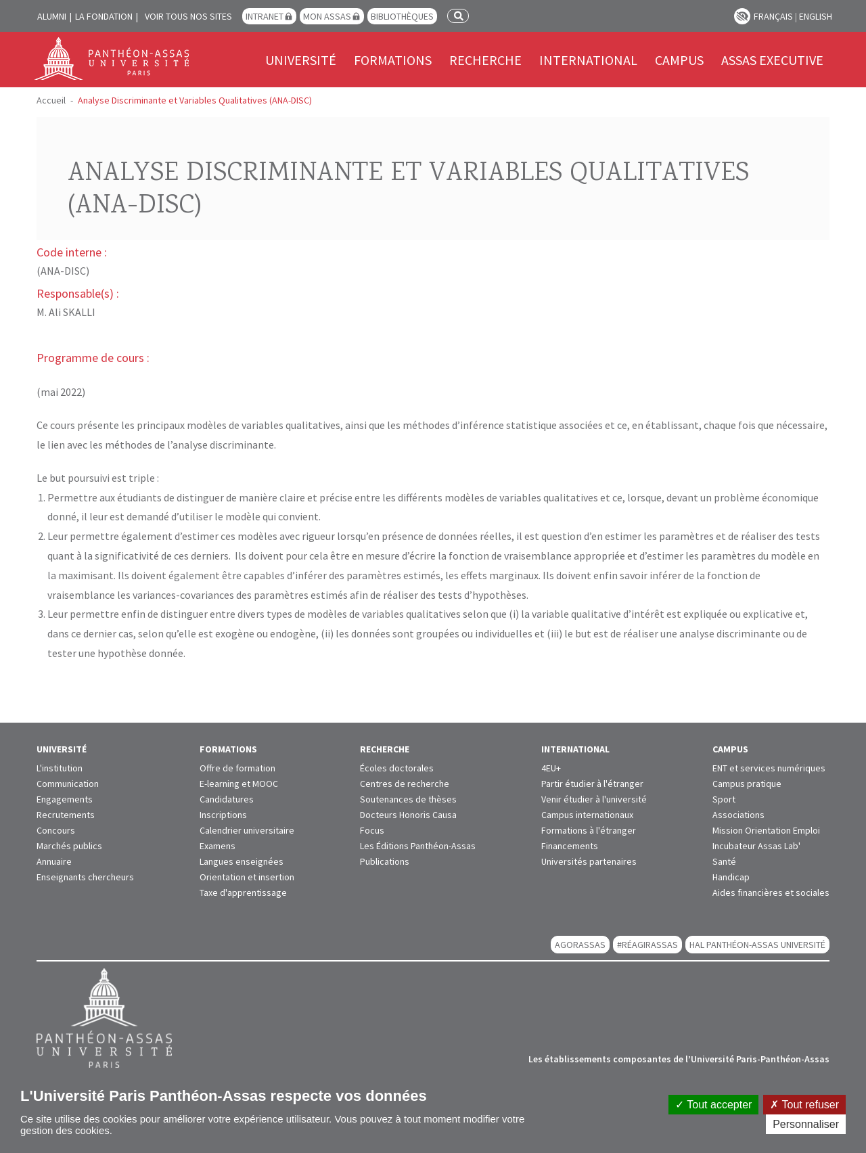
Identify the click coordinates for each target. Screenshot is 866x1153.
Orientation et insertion (247, 877)
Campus (679, 59)
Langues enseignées (241, 861)
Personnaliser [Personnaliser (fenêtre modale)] (806, 1124)
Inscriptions (223, 815)
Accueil (51, 100)
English (815, 16)
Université (300, 59)
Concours (56, 830)
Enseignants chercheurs (85, 877)
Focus (372, 830)
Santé (724, 861)
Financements (569, 846)
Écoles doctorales (397, 768)
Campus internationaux (587, 815)
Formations (393, 59)
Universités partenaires (589, 861)
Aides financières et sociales (770, 892)
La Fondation (104, 16)
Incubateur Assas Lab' (756, 846)
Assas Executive (772, 59)
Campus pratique (746, 783)
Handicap (731, 877)
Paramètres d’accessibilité (742, 16)
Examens (217, 846)
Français (773, 16)
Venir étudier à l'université (594, 799)
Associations (738, 815)
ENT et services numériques (768, 768)
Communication (68, 783)
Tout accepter (713, 1104)
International (588, 59)
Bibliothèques (402, 16)
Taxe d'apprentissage (243, 892)
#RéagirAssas (647, 945)
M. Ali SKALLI (66, 312)
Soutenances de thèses (408, 799)
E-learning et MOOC (239, 783)
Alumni (51, 16)
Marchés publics (69, 846)
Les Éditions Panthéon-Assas (418, 846)
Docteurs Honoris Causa (408, 815)
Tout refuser (804, 1104)
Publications (384, 861)
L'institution (60, 768)
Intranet (264, 16)
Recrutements (66, 815)
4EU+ (551, 768)
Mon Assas (327, 16)
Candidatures (227, 799)
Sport (723, 799)
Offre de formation (237, 768)
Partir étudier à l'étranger (592, 783)
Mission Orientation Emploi (766, 830)
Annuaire (54, 861)
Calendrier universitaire (247, 830)
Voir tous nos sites (188, 16)
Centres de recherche (404, 783)
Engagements (65, 799)
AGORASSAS (580, 945)
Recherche (485, 59)
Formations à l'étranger (588, 830)
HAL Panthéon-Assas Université (757, 945)
